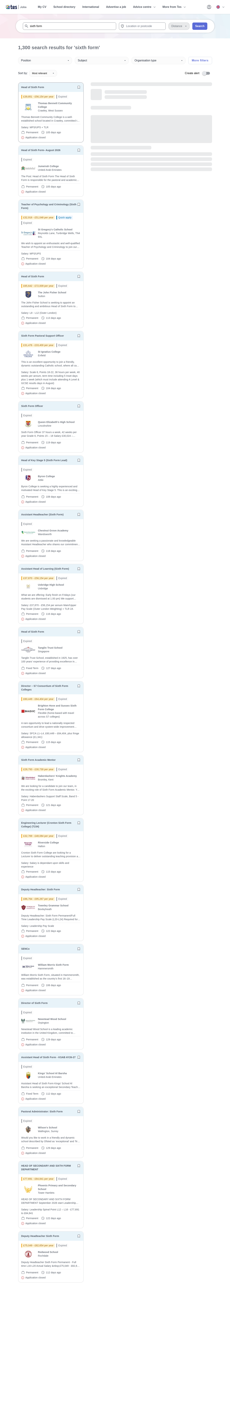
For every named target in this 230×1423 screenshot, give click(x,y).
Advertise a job (116, 6)
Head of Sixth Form (32, 87)
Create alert (192, 73)
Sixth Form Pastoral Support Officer (42, 335)
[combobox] (69, 26)
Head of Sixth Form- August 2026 (41, 150)
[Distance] (179, 26)
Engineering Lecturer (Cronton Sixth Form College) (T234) (46, 824)
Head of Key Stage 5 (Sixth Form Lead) (44, 460)
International (90, 6)
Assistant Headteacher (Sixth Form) (42, 514)
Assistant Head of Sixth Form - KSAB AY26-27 (48, 1057)
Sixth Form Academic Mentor (38, 760)
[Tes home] (16, 6)
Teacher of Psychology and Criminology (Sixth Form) (49, 206)
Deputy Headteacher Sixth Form (40, 1236)
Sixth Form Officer (32, 406)
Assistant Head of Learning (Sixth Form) (45, 568)
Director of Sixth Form (34, 1003)
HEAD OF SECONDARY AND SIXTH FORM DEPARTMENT (46, 1167)
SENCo (25, 948)
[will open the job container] (51, 117)
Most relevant (43, 73)
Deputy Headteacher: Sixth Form (40, 889)
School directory (64, 6)
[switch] (207, 73)
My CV (42, 6)
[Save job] (79, 87)
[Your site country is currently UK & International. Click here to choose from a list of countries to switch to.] (220, 6)
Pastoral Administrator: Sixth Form (42, 1111)
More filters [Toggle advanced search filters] (200, 60)
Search (199, 26)
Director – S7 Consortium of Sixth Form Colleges (44, 688)
